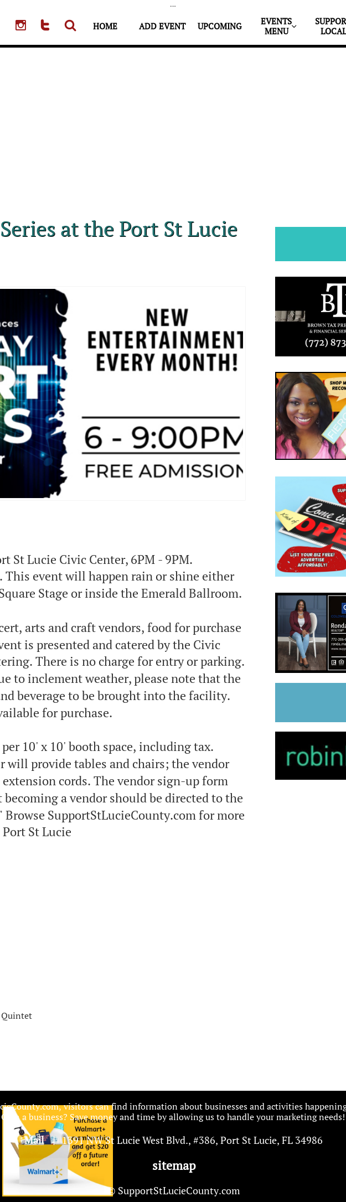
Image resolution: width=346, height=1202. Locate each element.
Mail (34, 1140)
